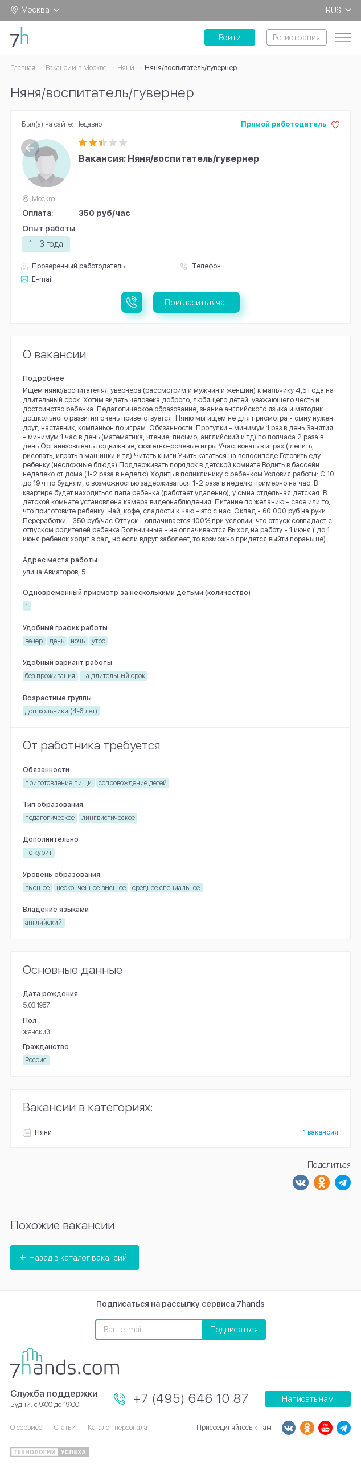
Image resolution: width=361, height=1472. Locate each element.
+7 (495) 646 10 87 (191, 1398)
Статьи (65, 1427)
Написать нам (308, 1399)
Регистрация (296, 37)
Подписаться (234, 1329)
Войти (230, 37)
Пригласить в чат (197, 302)
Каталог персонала (117, 1427)
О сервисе (26, 1427)
